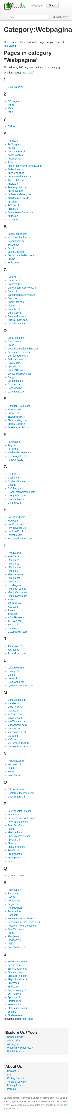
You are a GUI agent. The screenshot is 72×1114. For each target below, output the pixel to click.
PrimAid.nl (13, 850)
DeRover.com (15, 359)
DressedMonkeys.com (19, 373)
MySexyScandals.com (19, 746)
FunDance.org (15, 459)
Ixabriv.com (13, 628)
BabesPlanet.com (17, 233)
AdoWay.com (14, 158)
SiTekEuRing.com (17, 975)
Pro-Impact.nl (14, 854)
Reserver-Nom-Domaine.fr (22, 925)
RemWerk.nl (14, 911)
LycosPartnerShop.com (20, 685)
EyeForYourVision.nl (18, 427)
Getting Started (15, 1078)
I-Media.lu (12, 570)
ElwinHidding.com (17, 420)
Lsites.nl (12, 678)
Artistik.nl (12, 208)
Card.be (11, 276)
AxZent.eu (13, 219)
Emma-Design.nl (16, 423)
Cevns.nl (12, 298)
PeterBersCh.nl (15, 825)
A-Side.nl (12, 140)
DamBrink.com (15, 337)
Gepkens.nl (13, 477)
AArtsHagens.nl (16, 151)
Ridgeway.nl (14, 940)
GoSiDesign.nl (15, 488)
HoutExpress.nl (15, 524)
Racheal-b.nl (14, 889)
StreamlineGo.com (17, 1008)
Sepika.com (13, 965)
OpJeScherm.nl (16, 796)
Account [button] (60, 16)
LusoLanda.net (15, 681)
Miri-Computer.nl (16, 732)
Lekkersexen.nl (15, 667)
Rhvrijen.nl (13, 936)
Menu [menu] (36, 6)
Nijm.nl (11, 768)
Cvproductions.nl (16, 323)
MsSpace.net (14, 739)
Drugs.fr (11, 377)
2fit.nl (10, 112)
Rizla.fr (11, 943)
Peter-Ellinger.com (17, 821)
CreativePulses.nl (17, 316)
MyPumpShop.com (18, 742)
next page (28, 72)
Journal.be (13, 649)
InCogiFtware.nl (16, 617)
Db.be (10, 345)
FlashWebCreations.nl (19, 452)
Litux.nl (11, 674)
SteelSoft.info (14, 1004)
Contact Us (13, 1071)
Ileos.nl (11, 610)
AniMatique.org (15, 169)
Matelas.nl (13, 703)
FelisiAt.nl (12, 448)
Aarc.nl (11, 147)
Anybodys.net (15, 190)
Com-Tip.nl (13, 309)
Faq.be (11, 445)
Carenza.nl (13, 280)
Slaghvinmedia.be (17, 979)
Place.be (12, 843)
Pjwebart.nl (13, 839)
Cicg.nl (11, 305)
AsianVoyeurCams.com (20, 212)
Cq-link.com (14, 312)
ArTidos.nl (13, 205)
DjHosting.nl (14, 366)
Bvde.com (13, 262)
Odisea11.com (15, 789)
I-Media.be (13, 556)
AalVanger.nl (14, 144)
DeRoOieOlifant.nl (17, 355)
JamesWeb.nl (15, 646)
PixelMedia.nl (14, 832)
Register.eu (13, 904)
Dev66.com (13, 362)
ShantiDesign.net (17, 968)
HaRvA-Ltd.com (16, 517)
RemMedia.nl (14, 907)
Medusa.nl (13, 710)
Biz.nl (10, 248)
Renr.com (12, 914)
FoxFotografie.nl (16, 456)
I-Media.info (13, 567)
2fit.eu (10, 108)
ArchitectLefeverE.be (19, 194)
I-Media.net (13, 578)
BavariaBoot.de (16, 241)
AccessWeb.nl (15, 155)
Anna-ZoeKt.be (15, 173)
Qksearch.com (15, 875)
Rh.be (10, 932)
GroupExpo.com (16, 495)
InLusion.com (14, 621)
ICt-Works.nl (14, 603)
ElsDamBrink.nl (16, 416)
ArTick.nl (12, 201)
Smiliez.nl (12, 986)
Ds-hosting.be (15, 380)
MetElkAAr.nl (14, 717)
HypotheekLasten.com (19, 538)
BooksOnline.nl (15, 251)
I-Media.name (15, 574)
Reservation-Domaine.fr (20, 918)
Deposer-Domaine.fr (18, 352)
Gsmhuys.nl (14, 502)
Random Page (15, 1037)
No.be (10, 771)
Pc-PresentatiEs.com (19, 811)
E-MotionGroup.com (18, 405)
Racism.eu (13, 893)
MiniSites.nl (13, 728)
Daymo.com (14, 341)
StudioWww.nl (15, 1015)
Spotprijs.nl (13, 997)
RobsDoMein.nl (16, 947)
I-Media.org (13, 581)
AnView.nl (12, 183)
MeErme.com (14, 714)
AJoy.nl (11, 162)
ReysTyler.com (15, 929)
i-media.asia (14, 552)
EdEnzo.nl (13, 413)
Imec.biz (12, 613)
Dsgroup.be (13, 384)
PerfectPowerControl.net (21, 818)
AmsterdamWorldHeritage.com (24, 165)
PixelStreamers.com (18, 836)
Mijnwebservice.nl (17, 724)
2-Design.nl (13, 101)
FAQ (9, 1074)
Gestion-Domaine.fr (18, 481)
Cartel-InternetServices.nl (21, 287)
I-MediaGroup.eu (16, 588)
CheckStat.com (15, 302)
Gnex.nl (11, 484)
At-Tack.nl (12, 216)
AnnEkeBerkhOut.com (19, 176)
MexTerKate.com (16, 721)
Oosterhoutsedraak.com (20, 793)
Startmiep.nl (14, 1000)
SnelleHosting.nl (16, 990)
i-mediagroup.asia (17, 585)
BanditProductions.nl (18, 237)
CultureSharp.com (17, 319)
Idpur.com (12, 606)
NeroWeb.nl (14, 764)
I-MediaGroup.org (17, 595)
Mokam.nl (12, 735)
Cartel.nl (12, 291)
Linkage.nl (13, 671)
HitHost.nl (12, 520)
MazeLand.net (15, 707)
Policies (11, 1088)
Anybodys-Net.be (17, 187)
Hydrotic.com (14, 535)
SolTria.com (14, 993)
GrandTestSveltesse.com (21, 492)
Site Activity (13, 1040)
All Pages (12, 1044)
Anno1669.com (15, 180)
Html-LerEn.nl (15, 531)
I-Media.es (13, 560)
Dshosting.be (14, 388)
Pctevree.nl (13, 814)
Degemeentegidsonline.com (22, 348)
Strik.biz (11, 1011)
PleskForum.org (16, 846)
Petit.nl (11, 828)
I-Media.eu (13, 563)
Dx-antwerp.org (16, 391)
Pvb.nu (11, 861)
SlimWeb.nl (13, 983)
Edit (52, 5)
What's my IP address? (20, 1047)
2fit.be (10, 104)
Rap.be (11, 897)
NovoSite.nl (13, 775)
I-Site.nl (11, 599)
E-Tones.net (14, 409)
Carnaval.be (14, 284)
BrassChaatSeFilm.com (20, 255)
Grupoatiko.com (16, 499)
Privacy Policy (15, 1085)
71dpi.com (13, 126)
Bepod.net (13, 244)
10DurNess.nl (15, 86)
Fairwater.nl (13, 441)
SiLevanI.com (15, 972)
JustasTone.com (16, 653)
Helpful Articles (15, 1051)
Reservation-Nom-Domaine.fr (23, 922)
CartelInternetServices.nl (21, 294)
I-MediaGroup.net (17, 592)
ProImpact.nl (14, 857)
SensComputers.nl (17, 961)
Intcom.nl (12, 624)
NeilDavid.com (15, 760)
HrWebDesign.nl (16, 527)
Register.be (13, 900)
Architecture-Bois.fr (18, 198)
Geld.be (11, 474)
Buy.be (11, 259)
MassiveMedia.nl (16, 699)
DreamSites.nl (15, 370)
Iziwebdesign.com (17, 631)
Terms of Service (16, 1081)
